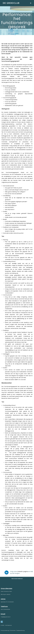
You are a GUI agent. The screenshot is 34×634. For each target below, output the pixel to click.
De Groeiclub (11, 3)
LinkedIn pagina (22, 571)
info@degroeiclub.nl (5, 617)
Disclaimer (13, 630)
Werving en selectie (5, 594)
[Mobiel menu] (30, 3)
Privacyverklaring (5, 630)
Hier (11, 80)
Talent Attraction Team (6, 591)
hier (14, 460)
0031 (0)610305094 (5, 609)
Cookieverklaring (21, 630)
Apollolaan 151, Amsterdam (7, 601)
